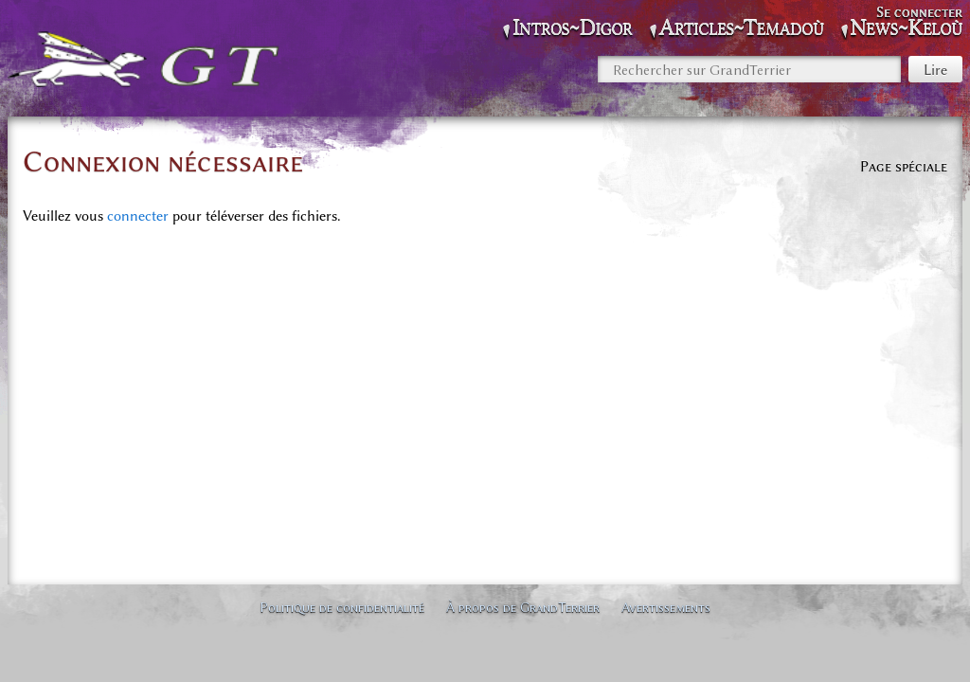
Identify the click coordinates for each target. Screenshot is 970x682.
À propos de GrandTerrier (523, 607)
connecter (138, 215)
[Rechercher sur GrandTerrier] (749, 69)
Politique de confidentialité (342, 607)
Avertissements (665, 607)
